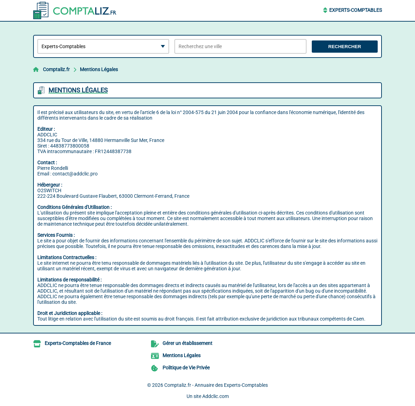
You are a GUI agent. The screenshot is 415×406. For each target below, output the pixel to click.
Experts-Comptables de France (78, 343)
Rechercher (344, 46)
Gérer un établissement (187, 343)
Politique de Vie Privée (186, 367)
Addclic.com (215, 396)
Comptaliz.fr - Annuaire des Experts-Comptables (216, 385)
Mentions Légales (99, 69)
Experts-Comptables (355, 10)
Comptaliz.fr (56, 69)
